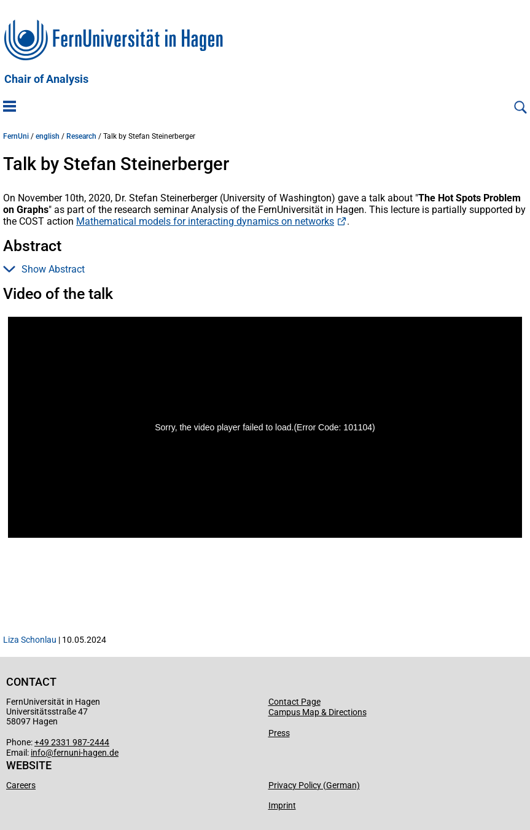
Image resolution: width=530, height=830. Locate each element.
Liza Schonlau (30, 640)
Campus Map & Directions (317, 712)
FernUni (16, 136)
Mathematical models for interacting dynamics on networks (205, 221)
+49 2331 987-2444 (71, 742)
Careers (21, 785)
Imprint (282, 805)
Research (81, 136)
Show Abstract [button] (44, 269)
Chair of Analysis (46, 79)
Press (279, 733)
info (38, 753)
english (48, 136)
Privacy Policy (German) (314, 785)
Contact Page (294, 702)
